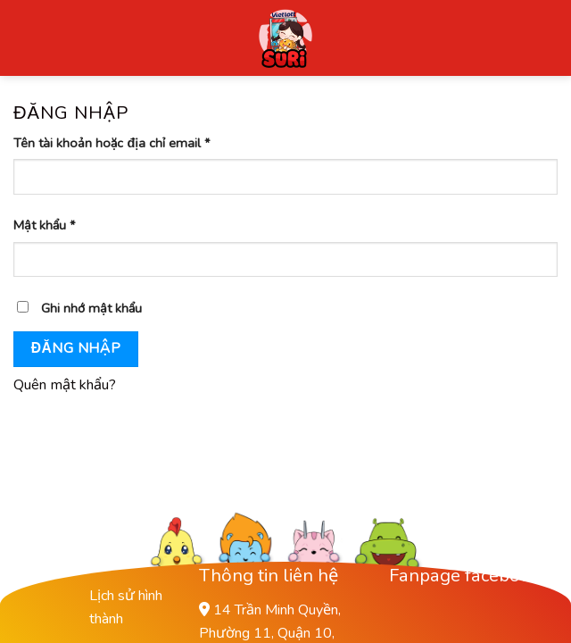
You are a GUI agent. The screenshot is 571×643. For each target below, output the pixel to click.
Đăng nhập (75, 348)
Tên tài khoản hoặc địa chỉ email (112, 143)
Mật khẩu (44, 225)
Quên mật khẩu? (64, 385)
